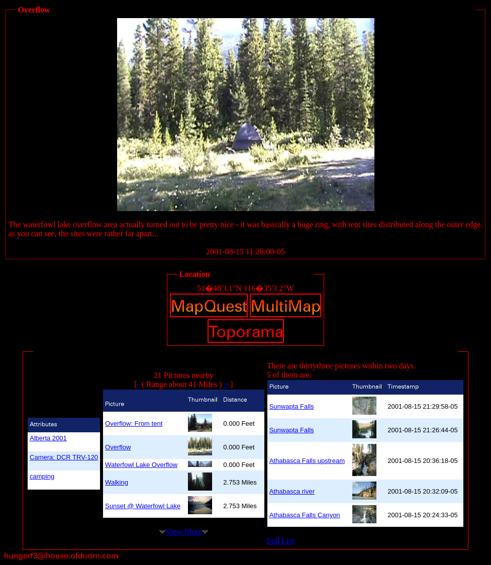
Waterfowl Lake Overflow (141, 464)
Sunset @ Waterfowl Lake (142, 506)
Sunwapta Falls (291, 406)
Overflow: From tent (133, 423)
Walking (116, 482)
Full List (280, 540)
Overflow (118, 447)
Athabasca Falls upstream (307, 460)
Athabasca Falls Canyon (304, 515)
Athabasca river (292, 491)
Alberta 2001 (48, 438)
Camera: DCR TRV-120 (64, 457)
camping (42, 476)
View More (183, 531)
